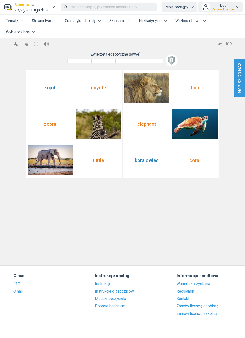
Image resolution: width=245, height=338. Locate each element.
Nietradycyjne (150, 20)
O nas (18, 291)
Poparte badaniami (110, 306)
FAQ (16, 284)
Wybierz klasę (18, 32)
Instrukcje (103, 284)
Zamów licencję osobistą (197, 306)
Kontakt (183, 299)
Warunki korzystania (193, 284)
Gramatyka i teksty (80, 20)
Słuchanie (117, 20)
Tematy (12, 20)
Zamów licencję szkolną (197, 313)
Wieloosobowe (188, 20)
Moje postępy (176, 7)
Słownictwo (41, 20)
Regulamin (185, 291)
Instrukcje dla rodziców (114, 291)
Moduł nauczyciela (110, 299)
